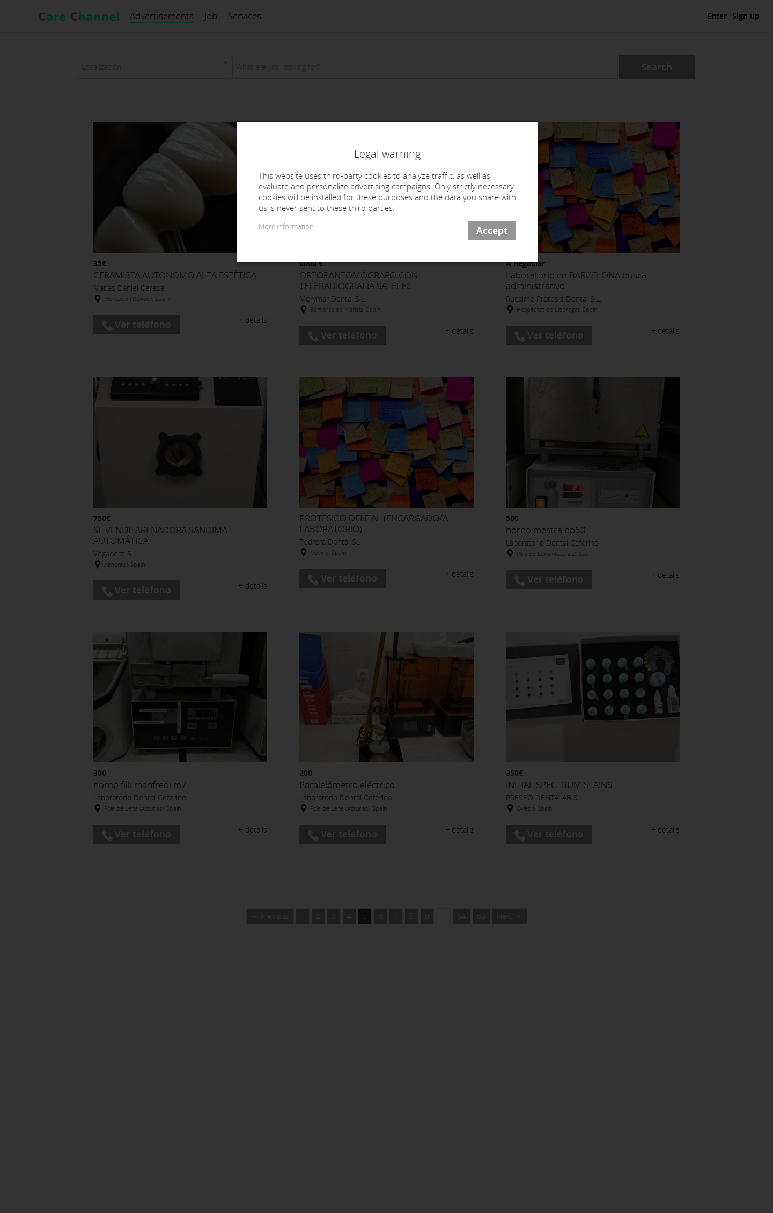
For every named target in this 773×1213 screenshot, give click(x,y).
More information (286, 226)
